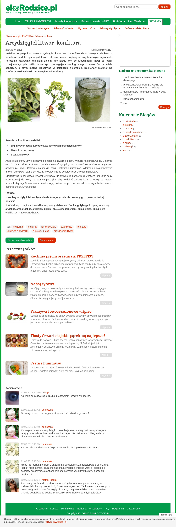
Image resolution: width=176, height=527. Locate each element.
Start (18, 21)
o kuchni (127, 124)
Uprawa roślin (86, 28)
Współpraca (95, 508)
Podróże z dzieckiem (137, 28)
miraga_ (46, 392)
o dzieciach (129, 121)
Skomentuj (46, 240)
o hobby (127, 143)
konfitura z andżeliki (17, 231)
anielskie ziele (48, 226)
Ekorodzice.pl (13, 36)
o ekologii (128, 146)
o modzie (128, 128)
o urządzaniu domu (133, 132)
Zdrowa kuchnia (43, 36)
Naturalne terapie (38, 28)
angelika (32, 226)
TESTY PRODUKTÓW (38, 21)
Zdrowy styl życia (110, 28)
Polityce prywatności (56, 522)
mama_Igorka (49, 479)
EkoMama (118, 21)
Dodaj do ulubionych (20, 240)
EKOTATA (155, 21)
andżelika (18, 226)
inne (125, 150)
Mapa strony (133, 508)
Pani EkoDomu (137, 21)
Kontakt (54, 508)
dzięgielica (66, 226)
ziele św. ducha (41, 231)
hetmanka (47, 444)
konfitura (81, 226)
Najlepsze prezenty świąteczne (142, 71)
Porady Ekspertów (66, 21)
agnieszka (47, 409)
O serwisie (41, 508)
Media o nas (67, 508)
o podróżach (129, 139)
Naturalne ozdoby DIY (95, 21)
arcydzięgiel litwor (63, 231)
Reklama (81, 508)
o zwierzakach (130, 135)
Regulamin (118, 508)
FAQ (107, 508)
